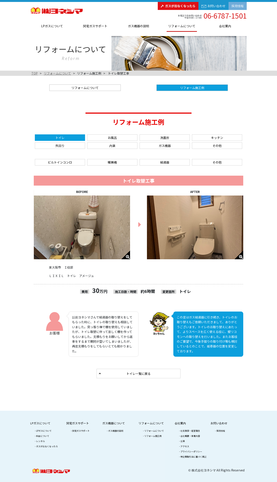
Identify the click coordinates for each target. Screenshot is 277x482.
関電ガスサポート (95, 26)
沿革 (182, 441)
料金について (42, 435)
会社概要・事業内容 (190, 435)
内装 (112, 145)
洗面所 (164, 137)
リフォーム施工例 (153, 435)
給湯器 (164, 162)
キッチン (217, 137)
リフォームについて (181, 26)
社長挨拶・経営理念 (190, 430)
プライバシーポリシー (191, 451)
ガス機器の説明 (138, 26)
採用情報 (238, 6)
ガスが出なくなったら (180, 6)
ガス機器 (165, 145)
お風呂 (112, 137)
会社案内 (225, 26)
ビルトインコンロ (60, 162)
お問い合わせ (216, 6)
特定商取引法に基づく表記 (193, 456)
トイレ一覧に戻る (138, 373)
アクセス (184, 446)
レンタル (40, 441)
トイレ (59, 137)
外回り (59, 145)
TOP (34, 73)
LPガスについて (52, 26)
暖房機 (112, 162)
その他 (217, 145)
